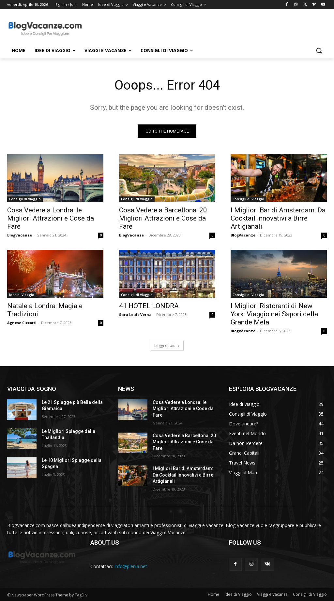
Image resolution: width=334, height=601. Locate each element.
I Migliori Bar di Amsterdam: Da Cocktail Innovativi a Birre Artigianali (278, 218)
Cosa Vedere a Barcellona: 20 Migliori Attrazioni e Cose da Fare (163, 218)
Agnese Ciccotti (22, 323)
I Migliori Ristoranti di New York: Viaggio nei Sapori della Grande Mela (274, 314)
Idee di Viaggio (21, 295)
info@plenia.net (130, 566)
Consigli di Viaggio (25, 199)
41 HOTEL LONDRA (149, 306)
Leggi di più (167, 345)
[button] (319, 50)
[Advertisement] (160, 28)
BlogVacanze (19, 235)
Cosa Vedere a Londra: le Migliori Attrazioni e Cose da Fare (50, 218)
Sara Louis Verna (135, 314)
